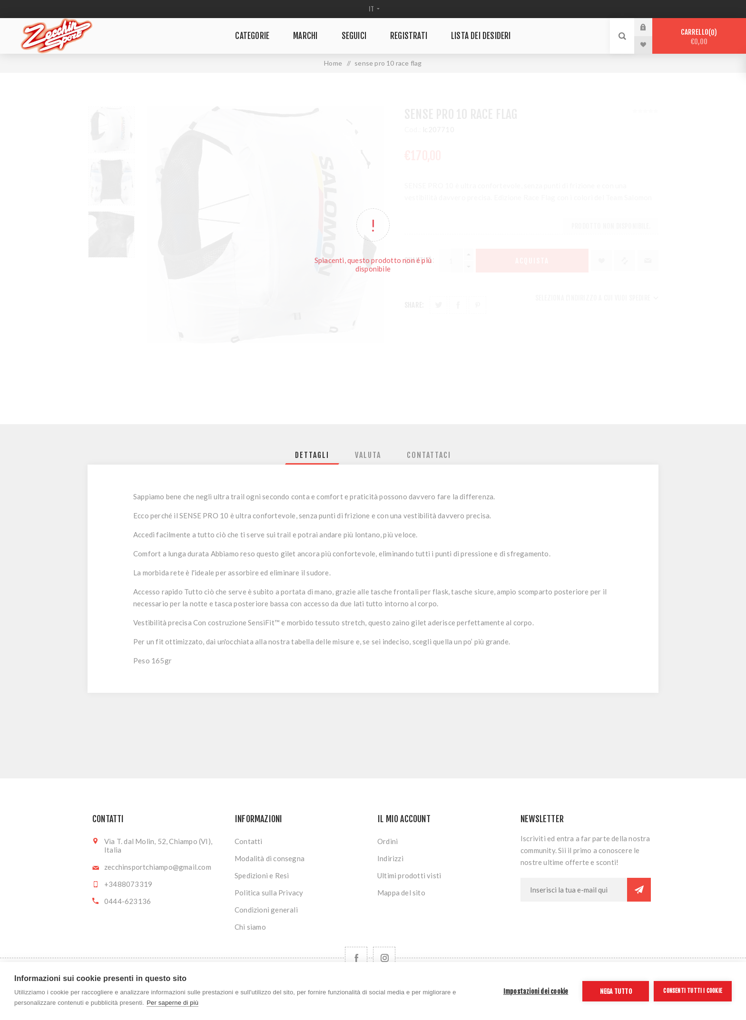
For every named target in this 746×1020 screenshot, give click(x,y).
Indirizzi (390, 858)
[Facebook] (356, 958)
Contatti (249, 841)
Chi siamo (250, 927)
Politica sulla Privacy (269, 892)
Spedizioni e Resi (262, 875)
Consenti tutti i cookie (692, 990)
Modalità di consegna (269, 858)
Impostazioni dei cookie (536, 991)
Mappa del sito (401, 892)
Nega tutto (616, 991)
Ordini (387, 841)
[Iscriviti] (573, 890)
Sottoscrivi (639, 890)
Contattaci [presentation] (429, 455)
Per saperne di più (172, 1002)
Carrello (699, 37)
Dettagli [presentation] (312, 455)
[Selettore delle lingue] (373, 9)
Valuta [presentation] (368, 455)
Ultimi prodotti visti (409, 875)
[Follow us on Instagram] (384, 958)
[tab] (312, 455)
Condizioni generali (266, 909)
